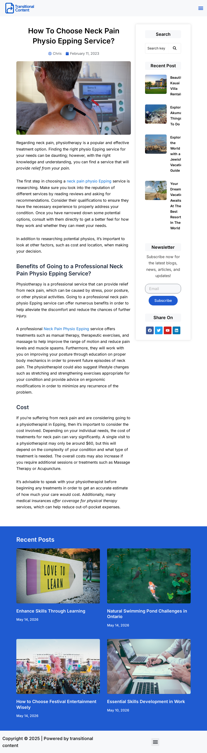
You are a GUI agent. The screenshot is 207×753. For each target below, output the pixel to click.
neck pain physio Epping (89, 181)
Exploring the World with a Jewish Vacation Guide (178, 154)
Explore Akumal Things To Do (176, 115)
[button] (201, 8)
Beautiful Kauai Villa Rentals (177, 85)
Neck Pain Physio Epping (66, 328)
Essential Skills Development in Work (146, 701)
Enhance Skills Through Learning (50, 610)
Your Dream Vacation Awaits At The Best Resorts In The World (177, 206)
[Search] (156, 48)
